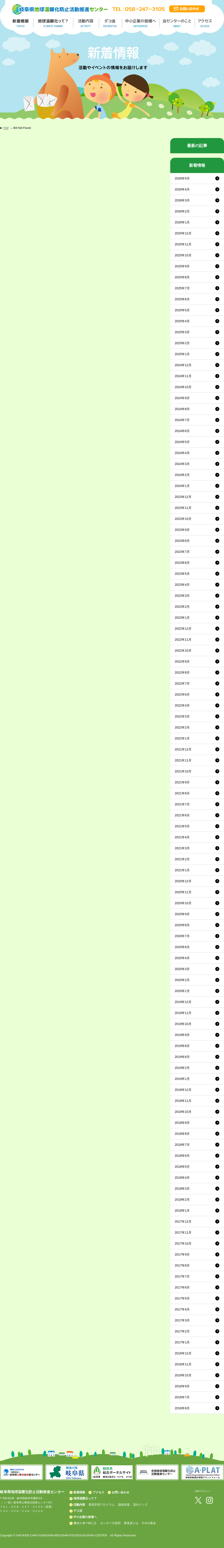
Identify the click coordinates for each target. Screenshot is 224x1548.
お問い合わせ (120, 1492)
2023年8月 (182, 541)
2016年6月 (182, 1408)
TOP (6, 128)
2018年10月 (183, 1111)
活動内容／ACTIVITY (86, 23)
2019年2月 (182, 1068)
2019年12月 (183, 1002)
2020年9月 (182, 914)
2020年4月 (182, 958)
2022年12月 (183, 628)
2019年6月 (182, 1057)
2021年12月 (183, 749)
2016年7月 (182, 1397)
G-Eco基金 (149, 1523)
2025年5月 (182, 310)
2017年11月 (183, 1232)
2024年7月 (182, 420)
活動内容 (79, 1504)
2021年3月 (182, 848)
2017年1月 (182, 1342)
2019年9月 (182, 1035)
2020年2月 (182, 980)
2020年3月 (182, 969)
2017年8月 (182, 1265)
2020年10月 (183, 903)
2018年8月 (182, 1133)
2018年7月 (182, 1144)
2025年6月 (182, 299)
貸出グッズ (140, 1504)
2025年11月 (183, 244)
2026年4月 (182, 189)
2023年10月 (183, 519)
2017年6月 (182, 1287)
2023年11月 (183, 508)
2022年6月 (182, 694)
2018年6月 (182, 1155)
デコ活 (111, 23)
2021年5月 (182, 826)
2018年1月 (182, 1210)
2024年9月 (182, 398)
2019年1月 (182, 1079)
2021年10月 (183, 771)
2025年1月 (182, 354)
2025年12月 (183, 233)
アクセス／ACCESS (205, 23)
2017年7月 (182, 1276)
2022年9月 (182, 661)
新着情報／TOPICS (21, 23)
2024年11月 (183, 376)
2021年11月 (183, 760)
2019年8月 (182, 1046)
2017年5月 (182, 1298)
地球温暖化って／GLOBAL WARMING (53, 23)
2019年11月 (183, 1013)
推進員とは (131, 1523)
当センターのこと (85, 1523)
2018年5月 (182, 1166)
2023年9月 (182, 530)
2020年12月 (183, 881)
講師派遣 (124, 1504)
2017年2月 (182, 1331)
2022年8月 (182, 672)
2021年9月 (182, 782)
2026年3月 (182, 200)
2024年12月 (183, 365)
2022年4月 (182, 705)
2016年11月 (183, 1364)
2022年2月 (182, 727)
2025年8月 (182, 277)
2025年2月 (182, 343)
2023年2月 (182, 606)
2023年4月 (182, 584)
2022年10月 (183, 650)
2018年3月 (182, 1188)
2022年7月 (182, 683)
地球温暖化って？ (85, 1498)
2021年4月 (182, 837)
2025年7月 (182, 288)
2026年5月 (182, 178)
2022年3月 (182, 716)
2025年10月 (183, 255)
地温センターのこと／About (177, 23)
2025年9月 (182, 266)
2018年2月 (182, 1199)
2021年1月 (182, 870)
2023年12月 (183, 497)
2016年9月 (182, 1386)
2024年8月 (182, 409)
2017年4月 (182, 1309)
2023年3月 (182, 595)
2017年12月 (183, 1221)
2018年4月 (182, 1177)
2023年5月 (182, 573)
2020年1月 (182, 991)
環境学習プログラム (101, 1504)
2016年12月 (183, 1353)
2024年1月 (182, 486)
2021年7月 (182, 804)
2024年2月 (182, 475)
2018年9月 (182, 1122)
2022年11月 (183, 639)
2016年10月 (183, 1375)
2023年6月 (182, 562)
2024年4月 (182, 453)
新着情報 (79, 1492)
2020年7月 (182, 936)
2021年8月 (182, 793)
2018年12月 (183, 1090)
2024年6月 (182, 431)
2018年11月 (183, 1101)
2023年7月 (182, 551)
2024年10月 (183, 387)
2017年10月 (183, 1243)
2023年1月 (182, 617)
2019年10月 (183, 1024)
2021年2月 (182, 859)
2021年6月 (182, 815)
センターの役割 (110, 1523)
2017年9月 (182, 1254)
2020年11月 (183, 892)
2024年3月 (182, 464)
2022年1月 (182, 738)
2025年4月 (182, 321)
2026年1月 (182, 222)
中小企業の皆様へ (141, 23)
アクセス (98, 1492)
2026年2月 (182, 211)
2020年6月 (182, 947)
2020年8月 (182, 925)
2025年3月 (182, 332)
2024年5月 (182, 442)
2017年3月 (182, 1320)
